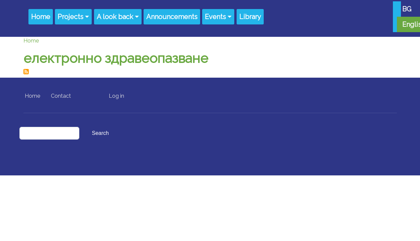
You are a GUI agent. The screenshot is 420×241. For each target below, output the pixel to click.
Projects (70, 17)
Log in (116, 96)
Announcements (171, 17)
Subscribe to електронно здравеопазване (26, 71)
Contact (61, 96)
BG (406, 9)
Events (215, 17)
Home (40, 17)
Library (250, 17)
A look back (115, 17)
